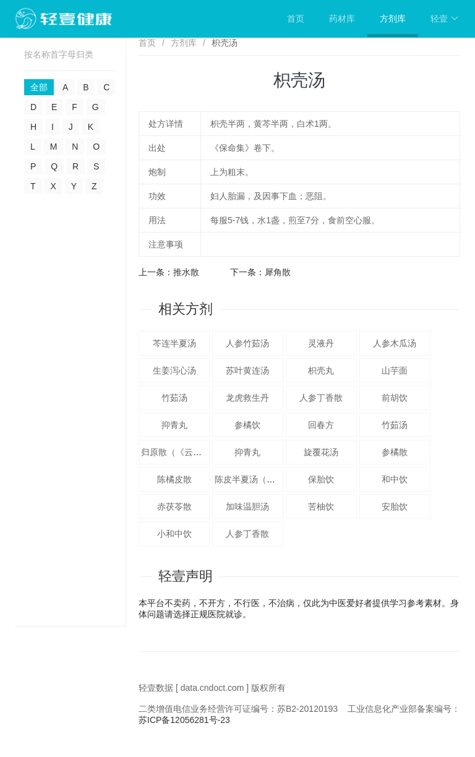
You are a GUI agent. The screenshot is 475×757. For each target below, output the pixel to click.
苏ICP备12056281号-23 (184, 720)
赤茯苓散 (174, 506)
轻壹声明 (185, 576)
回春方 (321, 425)
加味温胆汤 (247, 506)
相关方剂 (185, 309)
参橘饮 (247, 425)
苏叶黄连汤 (247, 370)
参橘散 (395, 452)
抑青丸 (174, 425)
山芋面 (395, 370)
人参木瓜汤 (394, 343)
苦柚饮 (321, 506)
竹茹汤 (174, 398)
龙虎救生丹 (247, 398)
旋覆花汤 (321, 452)
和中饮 (395, 479)
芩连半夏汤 (174, 343)
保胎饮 (321, 479)
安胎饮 (395, 506)
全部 (39, 87)
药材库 (342, 19)
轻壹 (444, 18)
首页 (295, 19)
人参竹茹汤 (247, 343)
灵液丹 (321, 343)
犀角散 (278, 272)
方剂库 (393, 19)
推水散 (186, 272)
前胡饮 (395, 398)
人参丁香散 (321, 398)
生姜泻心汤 (174, 370)
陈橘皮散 (174, 479)
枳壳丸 (321, 370)
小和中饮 (174, 534)
